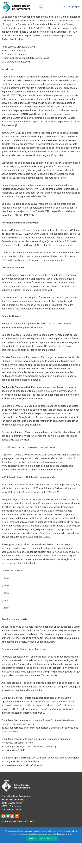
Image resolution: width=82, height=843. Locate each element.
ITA (74, 7)
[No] (78, 835)
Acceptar (31, 839)
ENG (79, 7)
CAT (64, 7)
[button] (41, 6)
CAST (70, 7)
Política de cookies (48, 839)
